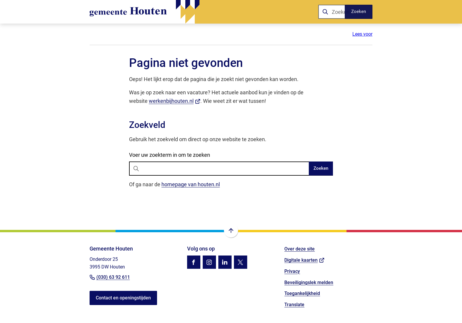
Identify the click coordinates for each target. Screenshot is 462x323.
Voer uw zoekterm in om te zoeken (169, 155)
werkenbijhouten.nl (174, 101)
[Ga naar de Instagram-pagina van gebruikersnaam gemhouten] (209, 262)
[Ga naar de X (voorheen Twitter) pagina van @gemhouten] (240, 262)
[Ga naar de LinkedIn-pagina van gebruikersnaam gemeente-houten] (225, 262)
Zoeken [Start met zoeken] (321, 168)
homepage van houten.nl (190, 184)
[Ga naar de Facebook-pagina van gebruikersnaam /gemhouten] (193, 262)
